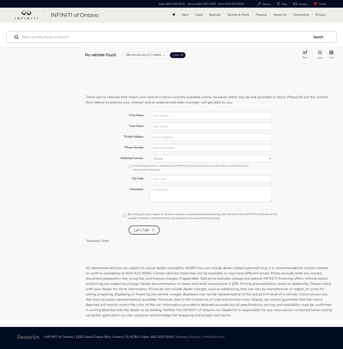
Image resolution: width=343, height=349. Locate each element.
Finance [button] (261, 14)
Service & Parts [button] (238, 14)
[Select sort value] (306, 54)
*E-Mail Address (134, 136)
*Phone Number (134, 147)
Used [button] (199, 14)
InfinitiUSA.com (214, 336)
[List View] (331, 55)
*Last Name (136, 126)
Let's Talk (141, 230)
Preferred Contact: (132, 158)
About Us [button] (280, 14)
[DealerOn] (28, 336)
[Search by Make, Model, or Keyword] (165, 37)
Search (318, 37)
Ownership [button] (301, 14)
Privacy (320, 14)
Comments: (137, 189)
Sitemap (181, 336)
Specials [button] (215, 14)
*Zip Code (137, 178)
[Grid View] (319, 55)
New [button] (185, 14)
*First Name (136, 115)
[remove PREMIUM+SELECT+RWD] (145, 55)
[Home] (173, 15)
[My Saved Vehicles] (319, 3)
